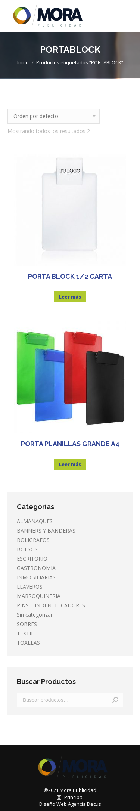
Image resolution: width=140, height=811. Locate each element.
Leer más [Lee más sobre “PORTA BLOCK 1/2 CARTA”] (70, 296)
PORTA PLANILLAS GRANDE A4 (70, 444)
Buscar (115, 700)
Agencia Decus (84, 804)
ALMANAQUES (35, 521)
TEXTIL (25, 633)
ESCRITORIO (32, 558)
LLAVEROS (30, 586)
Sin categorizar (35, 614)
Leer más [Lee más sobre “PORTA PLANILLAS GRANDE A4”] (70, 464)
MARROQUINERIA (38, 595)
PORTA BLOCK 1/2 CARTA (70, 276)
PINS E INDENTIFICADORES (51, 605)
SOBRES (27, 623)
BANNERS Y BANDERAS (46, 530)
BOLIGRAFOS (33, 539)
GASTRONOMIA (36, 567)
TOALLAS (28, 642)
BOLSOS (27, 549)
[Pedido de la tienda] (53, 116)
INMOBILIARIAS (36, 577)
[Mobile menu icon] (128, 16)
